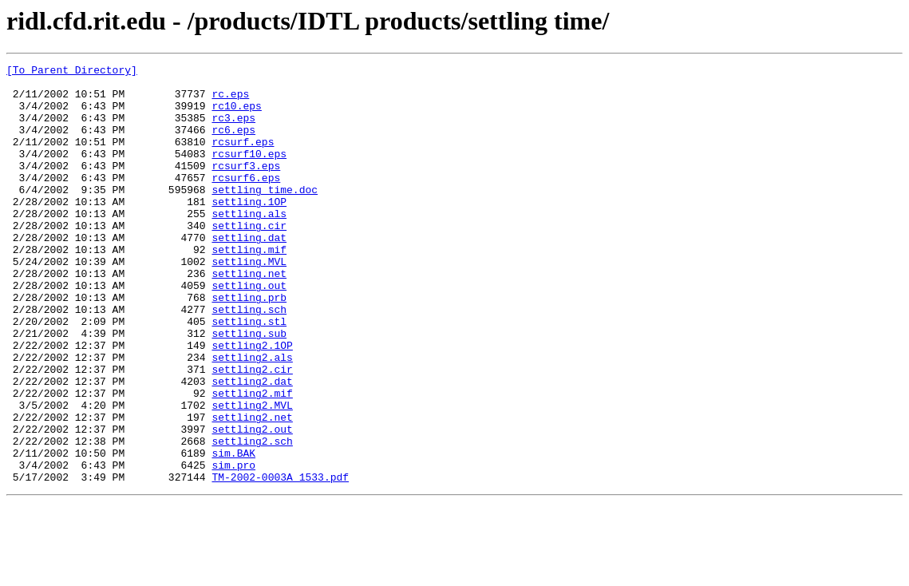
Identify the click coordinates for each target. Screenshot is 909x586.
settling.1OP (249, 230)
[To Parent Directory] (71, 72)
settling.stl (249, 373)
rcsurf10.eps (249, 172)
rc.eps (230, 100)
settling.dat (249, 273)
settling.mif (249, 287)
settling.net (249, 316)
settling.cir (249, 258)
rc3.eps (233, 129)
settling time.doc (264, 215)
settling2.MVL (251, 474)
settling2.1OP (251, 402)
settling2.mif (251, 460)
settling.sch (249, 359)
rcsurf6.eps (245, 201)
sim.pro (233, 546)
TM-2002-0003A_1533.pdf (280, 560)
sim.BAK (233, 532)
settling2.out (251, 503)
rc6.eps (233, 144)
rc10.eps (236, 115)
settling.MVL (249, 302)
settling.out (249, 330)
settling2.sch (251, 517)
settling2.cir (251, 431)
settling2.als (251, 417)
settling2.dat (251, 445)
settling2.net (251, 488)
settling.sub (249, 388)
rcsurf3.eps (245, 187)
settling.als (249, 244)
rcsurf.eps (242, 158)
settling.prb (249, 345)
